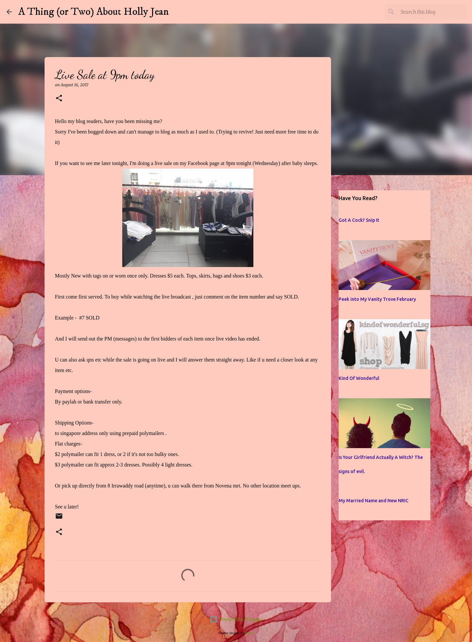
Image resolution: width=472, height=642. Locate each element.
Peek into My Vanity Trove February (377, 299)
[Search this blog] (432, 12)
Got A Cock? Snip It (359, 220)
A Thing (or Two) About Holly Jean (93, 11)
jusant (249, 633)
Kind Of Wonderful (359, 378)
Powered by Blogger (236, 619)
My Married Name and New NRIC (373, 500)
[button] (59, 98)
